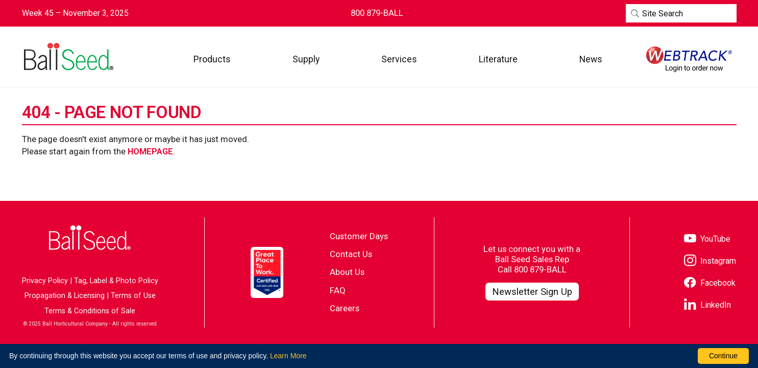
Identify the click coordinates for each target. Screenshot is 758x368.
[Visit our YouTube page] (707, 239)
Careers (344, 308)
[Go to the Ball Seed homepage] (68, 57)
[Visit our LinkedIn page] (707, 305)
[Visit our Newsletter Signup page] (532, 292)
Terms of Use (133, 295)
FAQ (338, 290)
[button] (212, 59)
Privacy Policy (45, 281)
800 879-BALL (540, 269)
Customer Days (359, 236)
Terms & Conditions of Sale (89, 311)
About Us (347, 272)
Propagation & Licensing (65, 295)
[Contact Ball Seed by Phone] (377, 13)
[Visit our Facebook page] (710, 283)
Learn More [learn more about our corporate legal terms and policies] (288, 356)
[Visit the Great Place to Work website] (267, 272)
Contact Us (351, 254)
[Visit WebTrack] (689, 59)
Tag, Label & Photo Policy (116, 281)
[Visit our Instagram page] (710, 261)
